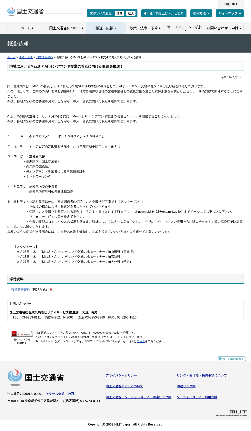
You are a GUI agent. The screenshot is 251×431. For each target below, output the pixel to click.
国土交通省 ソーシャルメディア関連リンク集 (138, 398)
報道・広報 (26, 57)
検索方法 (199, 13)
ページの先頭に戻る (230, 362)
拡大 (131, 13)
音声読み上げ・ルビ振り (166, 13)
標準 (119, 13)
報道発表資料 (44, 57)
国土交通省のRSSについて (124, 387)
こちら (141, 341)
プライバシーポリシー (121, 376)
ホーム (11, 57)
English (229, 3)
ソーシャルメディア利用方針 (197, 398)
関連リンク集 (186, 387)
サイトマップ (228, 13)
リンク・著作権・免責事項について (202, 376)
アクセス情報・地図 (60, 395)
